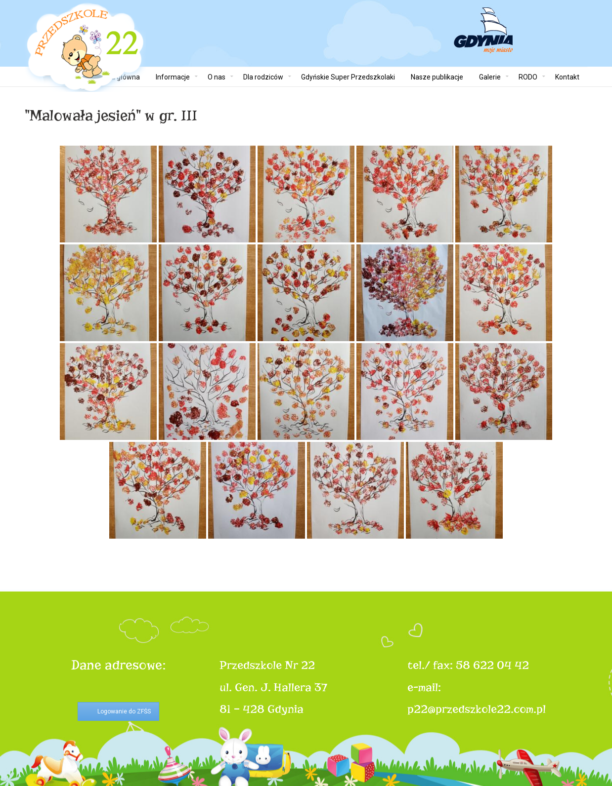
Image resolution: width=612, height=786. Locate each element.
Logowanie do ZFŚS (124, 711)
